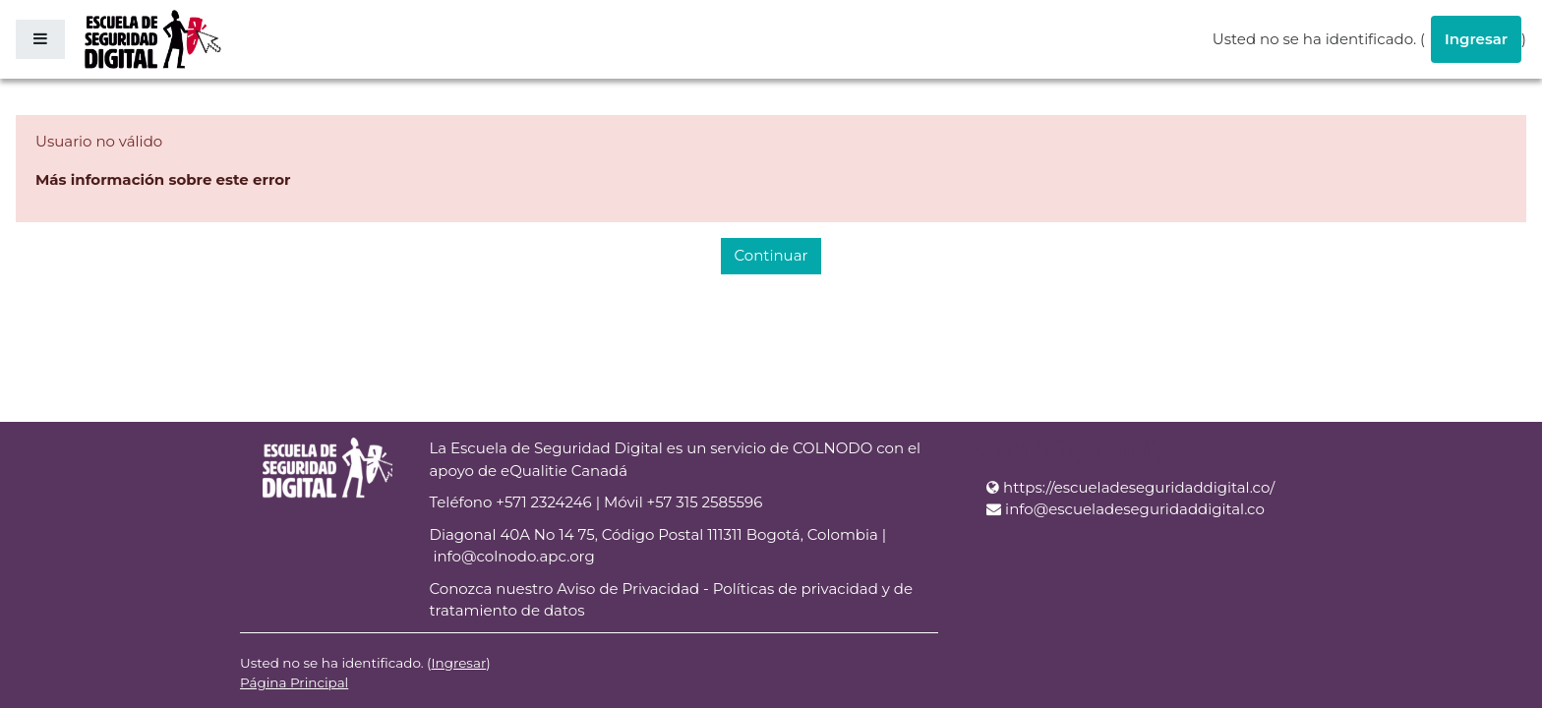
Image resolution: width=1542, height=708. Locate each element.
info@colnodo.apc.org (513, 556)
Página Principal (294, 682)
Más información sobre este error (163, 179)
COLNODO (832, 448)
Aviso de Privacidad (628, 588)
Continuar (770, 255)
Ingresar (1476, 39)
